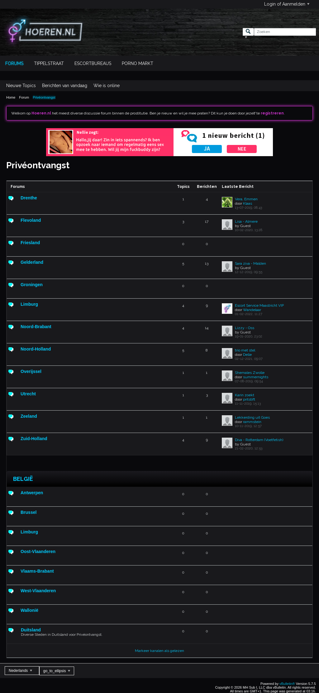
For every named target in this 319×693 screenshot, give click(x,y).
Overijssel (31, 371)
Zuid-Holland (34, 438)
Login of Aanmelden (286, 4)
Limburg (29, 304)
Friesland (30, 242)
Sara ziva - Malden (250, 263)
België (23, 479)
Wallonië (29, 610)
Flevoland (31, 220)
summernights (255, 377)
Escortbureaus (92, 63)
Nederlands (20, 670)
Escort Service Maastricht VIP (259, 305)
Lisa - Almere (246, 221)
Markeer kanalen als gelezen (159, 651)
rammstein (252, 422)
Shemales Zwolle (249, 372)
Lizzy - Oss (244, 328)
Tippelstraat (49, 63)
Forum (24, 97)
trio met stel (245, 350)
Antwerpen (32, 492)
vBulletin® (287, 684)
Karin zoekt (244, 395)
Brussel (28, 512)
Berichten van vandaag (64, 85)
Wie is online (106, 85)
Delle (247, 354)
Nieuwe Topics (21, 85)
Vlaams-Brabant (37, 571)
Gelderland (32, 262)
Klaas (247, 203)
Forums (14, 63)
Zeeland (29, 416)
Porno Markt (137, 63)
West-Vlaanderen (38, 590)
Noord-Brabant (36, 326)
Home (10, 97)
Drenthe (29, 197)
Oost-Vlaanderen (38, 551)
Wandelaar (252, 310)
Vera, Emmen (246, 199)
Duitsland (31, 629)
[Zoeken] (285, 32)
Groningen (32, 284)
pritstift (249, 399)
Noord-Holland (36, 349)
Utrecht (28, 393)
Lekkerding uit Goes (252, 417)
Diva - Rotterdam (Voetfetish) (259, 440)
